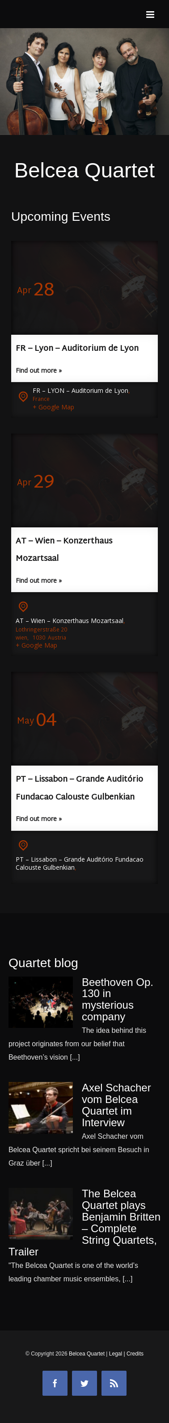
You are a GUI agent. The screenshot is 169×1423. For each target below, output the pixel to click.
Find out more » (39, 370)
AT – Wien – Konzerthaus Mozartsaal (69, 620)
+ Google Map (53, 407)
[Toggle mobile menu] (151, 14)
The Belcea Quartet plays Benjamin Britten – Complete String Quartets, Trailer (84, 1222)
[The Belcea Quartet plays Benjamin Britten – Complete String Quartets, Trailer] (40, 1214)
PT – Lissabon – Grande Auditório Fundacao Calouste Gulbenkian (80, 863)
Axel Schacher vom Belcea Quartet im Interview (116, 1105)
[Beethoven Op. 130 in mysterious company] (40, 1002)
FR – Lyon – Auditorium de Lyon (77, 348)
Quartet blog (43, 963)
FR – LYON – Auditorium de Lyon (80, 390)
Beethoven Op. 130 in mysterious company (117, 999)
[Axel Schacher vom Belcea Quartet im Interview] (40, 1108)
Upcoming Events (60, 216)
